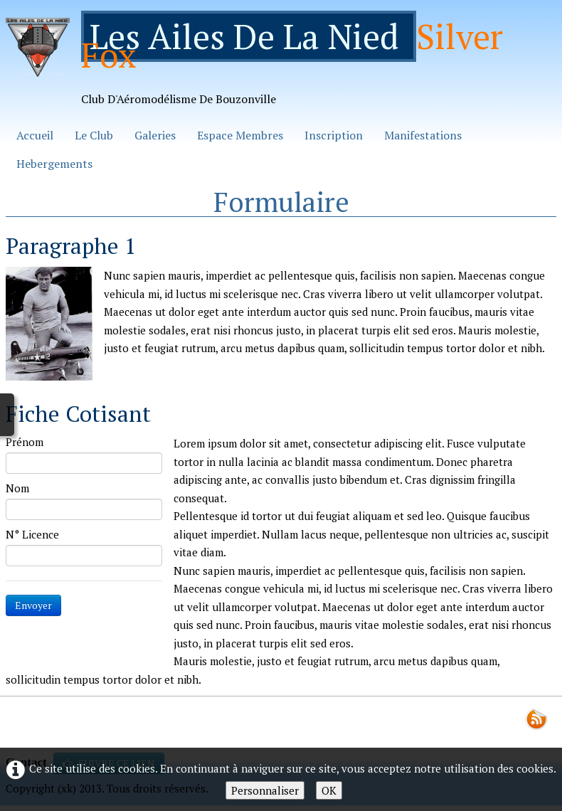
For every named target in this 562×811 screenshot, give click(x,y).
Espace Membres (240, 135)
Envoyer (33, 605)
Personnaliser (265, 790)
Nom (17, 488)
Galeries (155, 135)
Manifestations (423, 135)
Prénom (24, 442)
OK (329, 790)
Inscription (333, 135)
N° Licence (32, 534)
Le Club (94, 135)
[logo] (281, 64)
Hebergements (54, 163)
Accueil (34, 135)
